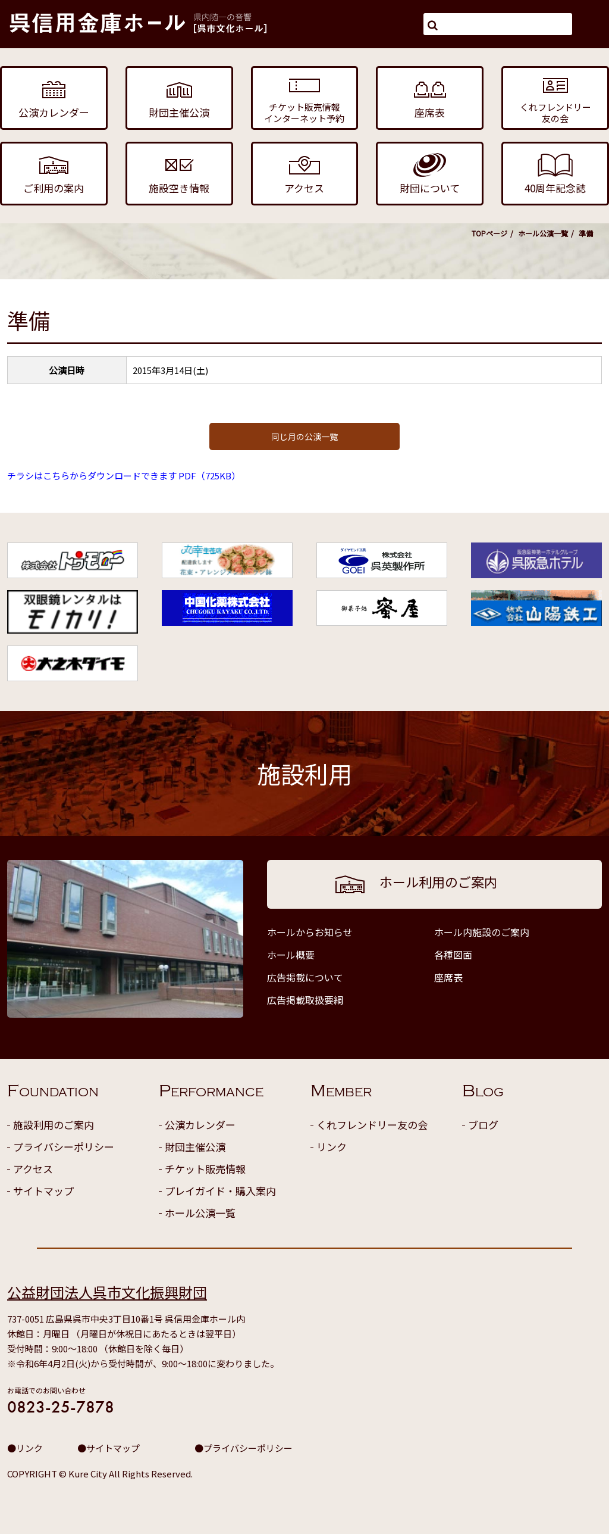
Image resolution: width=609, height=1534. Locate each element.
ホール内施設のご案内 (481, 932)
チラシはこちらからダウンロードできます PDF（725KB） (123, 475)
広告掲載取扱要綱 (305, 1000)
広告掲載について (305, 977)
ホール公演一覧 (543, 233)
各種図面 (453, 954)
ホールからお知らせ (310, 932)
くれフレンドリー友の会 (372, 1124)
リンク (331, 1146)
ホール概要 (291, 954)
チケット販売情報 (205, 1168)
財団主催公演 (195, 1146)
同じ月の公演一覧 (304, 436)
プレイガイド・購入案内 (220, 1190)
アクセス (33, 1168)
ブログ (483, 1124)
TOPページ (489, 233)
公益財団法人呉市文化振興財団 (107, 1292)
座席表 (448, 977)
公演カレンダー (200, 1124)
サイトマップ (43, 1190)
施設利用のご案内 (53, 1124)
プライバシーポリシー (63, 1146)
